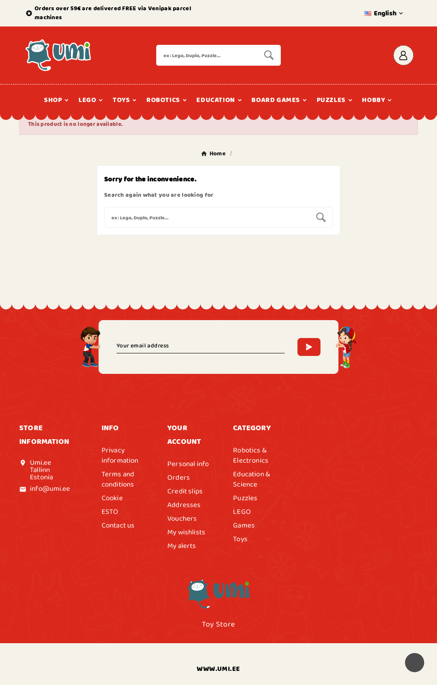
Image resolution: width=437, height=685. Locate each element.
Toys (240, 539)
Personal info (188, 464)
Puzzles (245, 498)
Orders (178, 477)
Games (244, 525)
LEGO (242, 511)
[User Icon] (403, 55)
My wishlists (186, 532)
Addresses (184, 504)
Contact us (118, 525)
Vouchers (182, 518)
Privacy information (120, 455)
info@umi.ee (50, 488)
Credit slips (185, 491)
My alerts (181, 545)
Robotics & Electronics (250, 455)
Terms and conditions (118, 479)
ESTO (110, 511)
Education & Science (251, 479)
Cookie (112, 498)
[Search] (207, 55)
